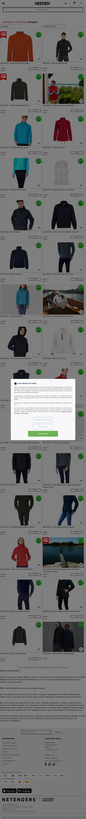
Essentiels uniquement (43, 420)
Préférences (43, 427)
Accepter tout (43, 433)
